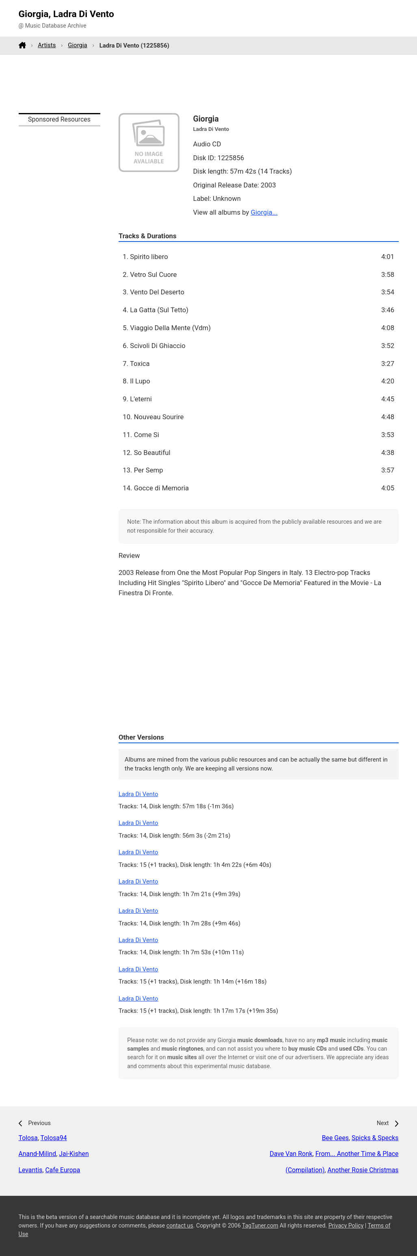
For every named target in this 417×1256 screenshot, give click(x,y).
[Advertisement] (209, 83)
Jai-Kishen (74, 1154)
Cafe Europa (62, 1170)
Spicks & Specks (375, 1138)
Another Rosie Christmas (362, 1170)
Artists (47, 45)
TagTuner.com (260, 1225)
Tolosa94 (54, 1138)
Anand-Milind (37, 1154)
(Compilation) (304, 1170)
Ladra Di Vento (138, 794)
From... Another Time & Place (357, 1154)
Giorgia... (264, 212)
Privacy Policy (346, 1225)
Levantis (31, 1170)
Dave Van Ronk (291, 1154)
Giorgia (77, 45)
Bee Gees (335, 1138)
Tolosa (28, 1138)
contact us (179, 1225)
